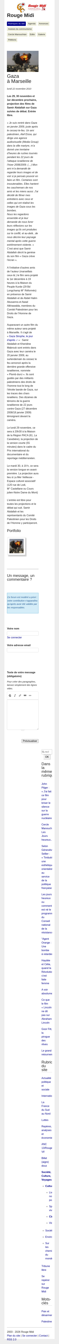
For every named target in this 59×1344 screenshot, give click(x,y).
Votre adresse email (19, 645)
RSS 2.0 (11, 1339)
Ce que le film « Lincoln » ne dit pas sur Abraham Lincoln (48, 1011)
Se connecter (14, 637)
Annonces (43, 23)
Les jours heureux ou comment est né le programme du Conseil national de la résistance (48, 913)
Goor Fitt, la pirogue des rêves (47, 1037)
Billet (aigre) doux (45, 1162)
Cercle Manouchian (17, 34)
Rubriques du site (16, 23)
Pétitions (12, 40)
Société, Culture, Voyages (47, 1176)
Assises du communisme (20, 29)
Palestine (47, 1321)
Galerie (41, 34)
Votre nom (13, 628)
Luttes (45, 1120)
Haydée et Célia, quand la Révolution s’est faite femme (47, 972)
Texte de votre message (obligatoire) (21, 674)
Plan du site (13, 1335)
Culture (49, 1186)
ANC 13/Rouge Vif (47, 1148)
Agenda (31, 23)
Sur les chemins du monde (50, 1251)
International (48, 1096)
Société (49, 1230)
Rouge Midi (20, 15)
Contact (43, 1335)
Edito (32, 34)
